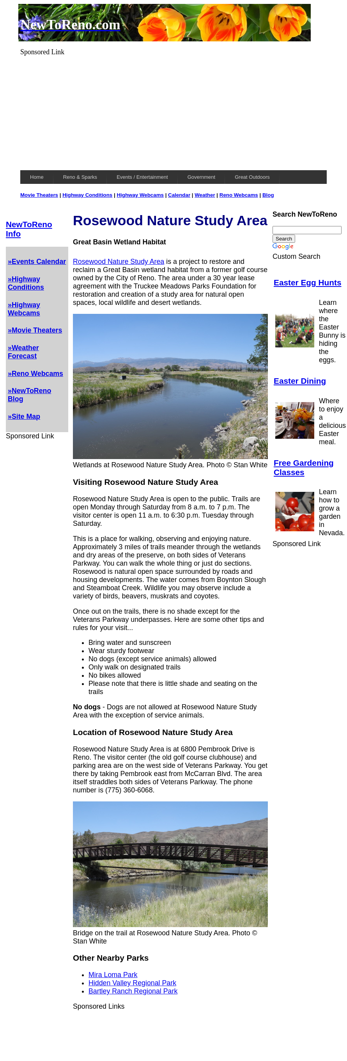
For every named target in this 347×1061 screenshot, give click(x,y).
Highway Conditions (87, 195)
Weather (205, 195)
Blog (268, 195)
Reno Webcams (239, 195)
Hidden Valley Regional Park (132, 983)
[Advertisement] (173, 111)
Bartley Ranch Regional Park (133, 991)
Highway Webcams (140, 195)
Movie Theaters (39, 195)
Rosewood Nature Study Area (118, 261)
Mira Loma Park (113, 975)
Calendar (179, 195)
